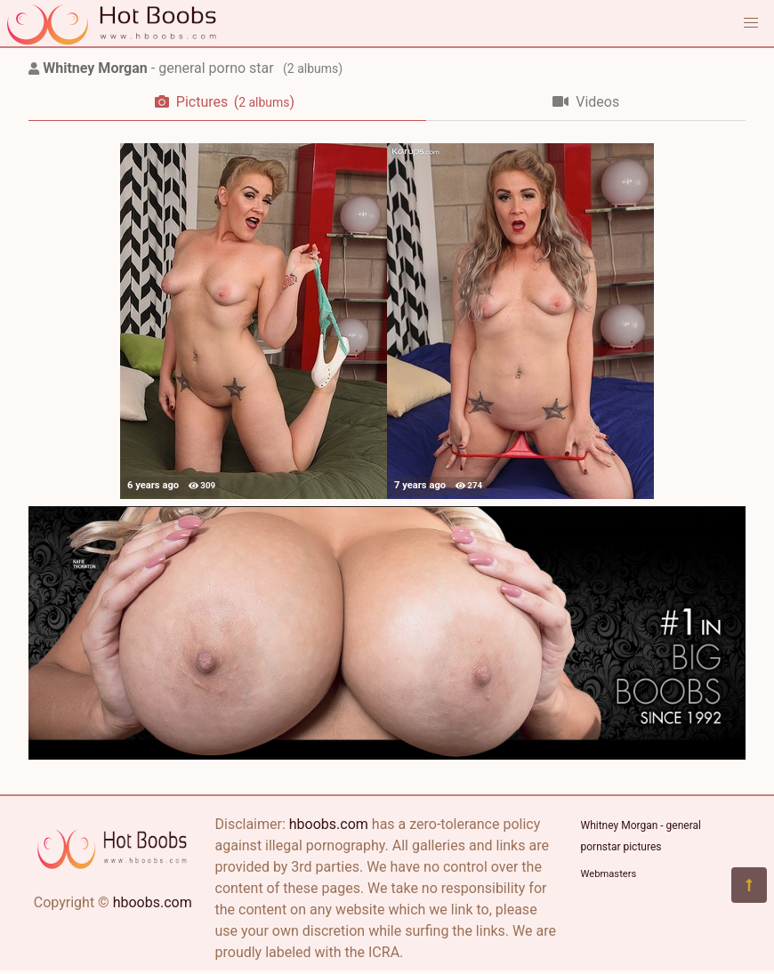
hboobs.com (152, 902)
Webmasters (609, 874)
